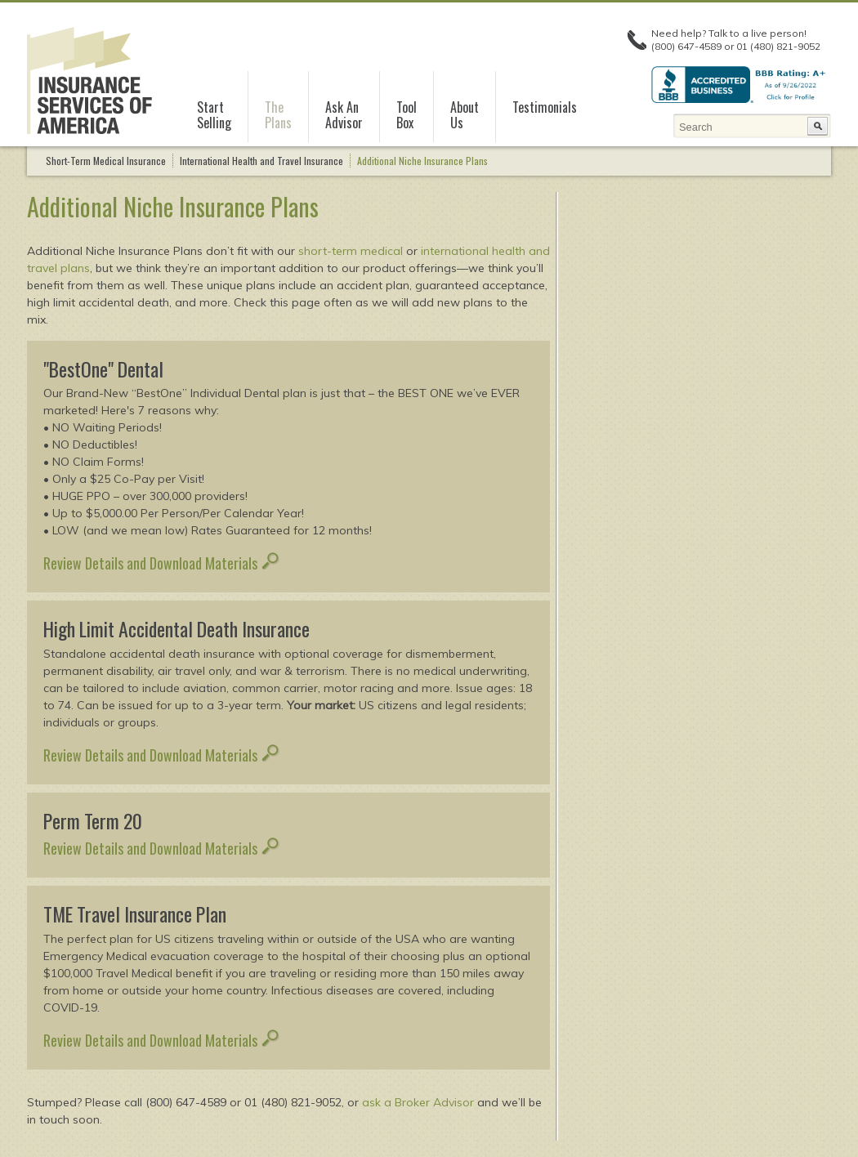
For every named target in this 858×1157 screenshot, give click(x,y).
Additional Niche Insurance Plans (422, 161)
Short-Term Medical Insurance (106, 161)
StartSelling (214, 115)
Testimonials (544, 107)
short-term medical (350, 250)
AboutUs (464, 115)
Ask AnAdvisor (344, 115)
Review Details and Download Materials (161, 563)
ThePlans (278, 115)
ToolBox (406, 115)
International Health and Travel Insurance (261, 161)
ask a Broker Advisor (418, 1102)
